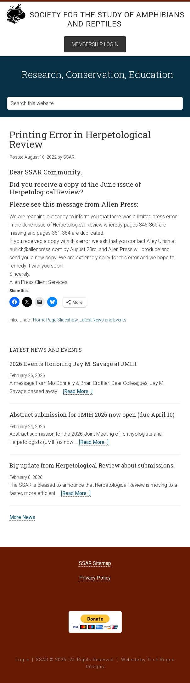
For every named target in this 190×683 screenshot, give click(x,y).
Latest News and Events (103, 319)
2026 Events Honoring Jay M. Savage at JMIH (73, 364)
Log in (23, 659)
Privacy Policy (95, 578)
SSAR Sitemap (95, 563)
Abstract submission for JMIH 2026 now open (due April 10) (92, 414)
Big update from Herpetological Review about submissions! (92, 465)
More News (22, 517)
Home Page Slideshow (55, 319)
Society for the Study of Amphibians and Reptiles (107, 19)
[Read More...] (77, 391)
